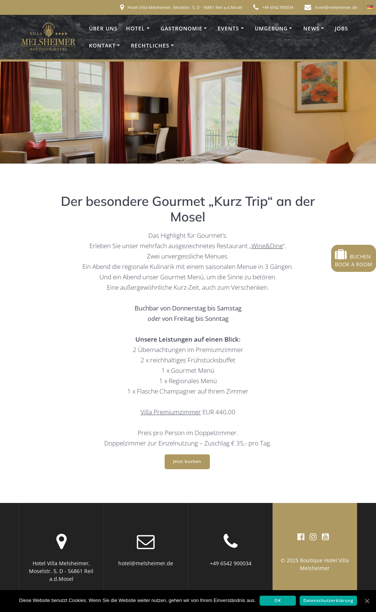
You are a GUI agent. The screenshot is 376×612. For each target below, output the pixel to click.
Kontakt (102, 45)
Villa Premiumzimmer (171, 412)
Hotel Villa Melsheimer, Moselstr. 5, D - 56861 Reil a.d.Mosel (185, 7)
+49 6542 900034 (277, 7)
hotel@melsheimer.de (336, 7)
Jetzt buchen (187, 461)
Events (228, 28)
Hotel (135, 28)
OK (277, 600)
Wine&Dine (267, 245)
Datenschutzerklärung (328, 600)
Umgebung (271, 28)
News (311, 28)
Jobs (341, 28)
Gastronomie (181, 28)
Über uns (103, 28)
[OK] (366, 601)
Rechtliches (150, 45)
